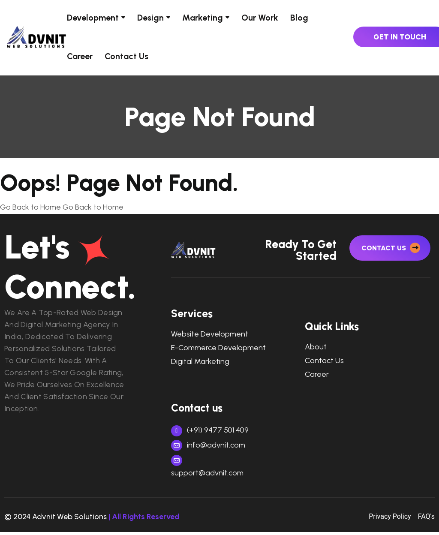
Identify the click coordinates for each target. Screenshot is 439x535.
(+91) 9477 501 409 (210, 433)
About (316, 350)
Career (80, 56)
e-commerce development (218, 350)
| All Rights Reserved (143, 519)
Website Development (209, 337)
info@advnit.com (208, 448)
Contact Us (126, 56)
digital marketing (200, 364)
